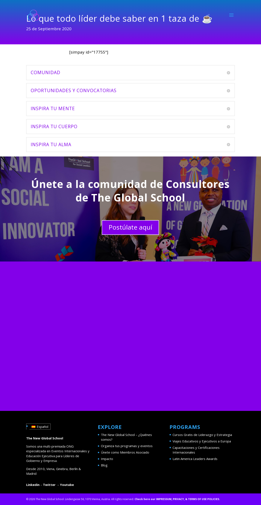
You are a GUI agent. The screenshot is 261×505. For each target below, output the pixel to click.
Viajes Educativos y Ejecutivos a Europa (202, 441)
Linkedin (32, 484)
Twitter (49, 484)
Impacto (107, 459)
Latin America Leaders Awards (195, 459)
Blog (104, 465)
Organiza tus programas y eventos (127, 446)
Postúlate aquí (130, 227)
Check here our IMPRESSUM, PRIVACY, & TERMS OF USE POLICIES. (177, 499)
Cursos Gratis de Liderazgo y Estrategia (202, 435)
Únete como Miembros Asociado (125, 452)
